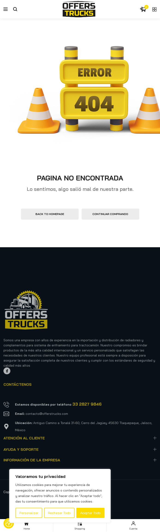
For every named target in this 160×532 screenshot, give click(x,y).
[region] (60, 496)
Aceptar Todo (90, 513)
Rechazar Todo (59, 513)
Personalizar (28, 513)
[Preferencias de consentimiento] (8, 523)
